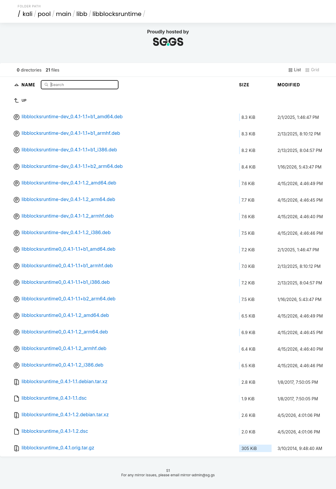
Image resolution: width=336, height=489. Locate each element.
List (294, 69)
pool (44, 14)
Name (29, 84)
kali (27, 14)
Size (244, 84)
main (63, 14)
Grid (312, 69)
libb (82, 14)
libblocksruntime (117, 14)
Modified (288, 84)
